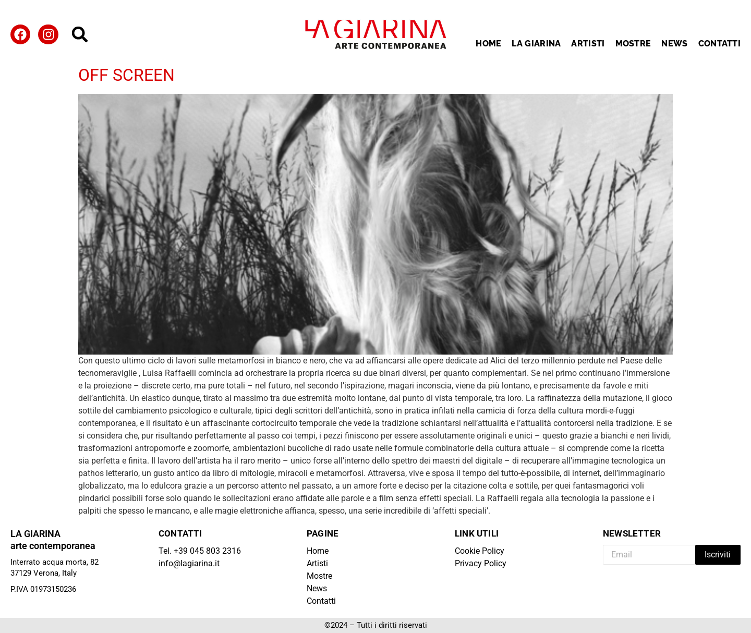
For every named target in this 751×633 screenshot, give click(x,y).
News (674, 43)
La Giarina (536, 43)
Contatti (719, 43)
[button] (80, 34)
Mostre (633, 43)
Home (488, 43)
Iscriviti (718, 554)
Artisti (587, 43)
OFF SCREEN (126, 75)
